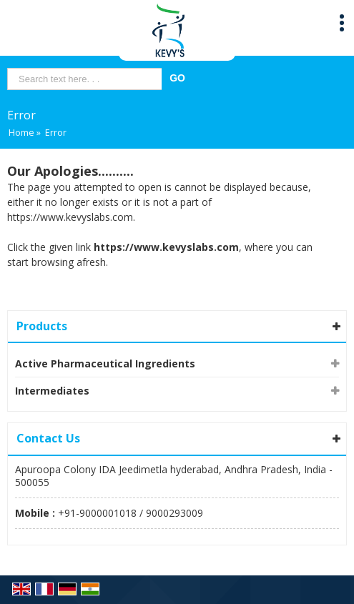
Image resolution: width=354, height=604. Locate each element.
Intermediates (52, 390)
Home (21, 133)
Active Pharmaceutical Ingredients (105, 363)
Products (41, 326)
